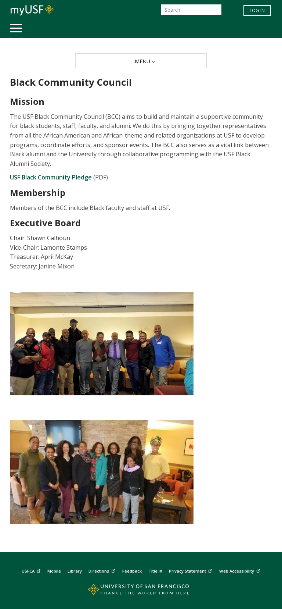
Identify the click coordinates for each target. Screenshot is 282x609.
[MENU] (140, 60)
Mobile (54, 571)
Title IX (155, 571)
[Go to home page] (141, 591)
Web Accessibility (240, 570)
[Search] (191, 9)
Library (75, 571)
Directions (102, 570)
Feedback (132, 571)
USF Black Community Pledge (51, 177)
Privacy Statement (191, 570)
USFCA (32, 570)
